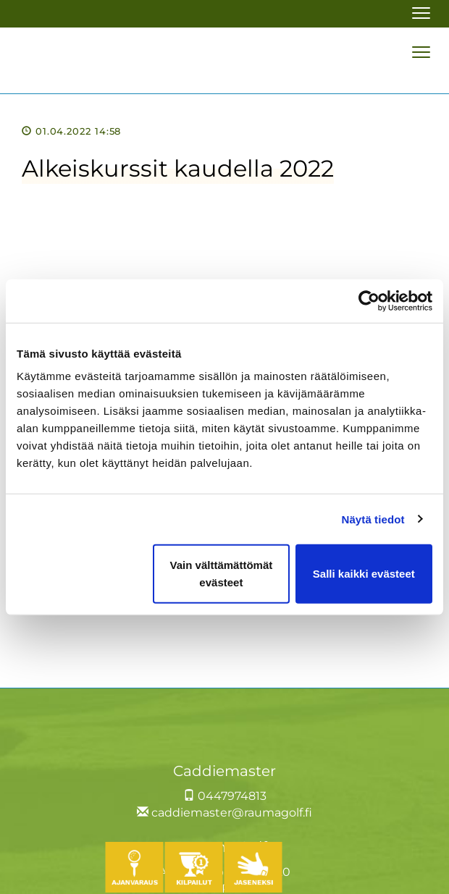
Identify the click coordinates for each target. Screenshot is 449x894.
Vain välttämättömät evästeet (221, 574)
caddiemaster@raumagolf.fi (224, 812)
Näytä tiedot (373, 519)
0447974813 (225, 796)
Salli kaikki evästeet (364, 574)
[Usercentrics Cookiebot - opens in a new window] (369, 300)
